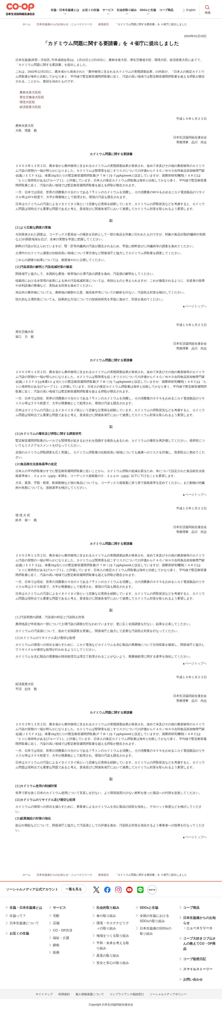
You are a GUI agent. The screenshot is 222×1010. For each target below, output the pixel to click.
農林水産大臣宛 (30, 92)
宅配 (56, 915)
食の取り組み (106, 915)
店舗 (56, 923)
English (191, 10)
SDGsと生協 (149, 907)
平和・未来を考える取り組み (112, 945)
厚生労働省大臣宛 (32, 97)
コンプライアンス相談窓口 (127, 994)
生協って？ (18, 915)
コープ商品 (191, 907)
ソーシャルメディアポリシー (168, 994)
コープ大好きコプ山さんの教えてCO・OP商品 (199, 944)
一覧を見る (74, 889)
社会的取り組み (107, 907)
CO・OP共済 (62, 930)
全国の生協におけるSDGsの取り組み (154, 918)
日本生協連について (24, 923)
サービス (59, 907)
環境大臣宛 (27, 102)
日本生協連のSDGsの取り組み (155, 931)
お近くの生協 (19, 933)
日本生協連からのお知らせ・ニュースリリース (199, 923)
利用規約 (64, 994)
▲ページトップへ (194, 306)
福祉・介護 (61, 938)
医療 (56, 952)
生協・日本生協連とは (26, 907)
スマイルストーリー (197, 969)
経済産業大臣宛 (30, 107)
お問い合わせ (193, 979)
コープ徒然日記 (194, 959)
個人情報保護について (89, 994)
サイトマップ (44, 994)
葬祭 (56, 945)
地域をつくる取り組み (112, 935)
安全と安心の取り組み (112, 963)
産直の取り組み (107, 955)
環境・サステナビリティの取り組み (112, 925)
